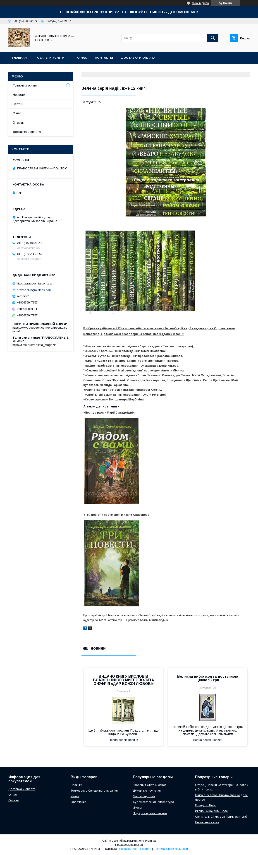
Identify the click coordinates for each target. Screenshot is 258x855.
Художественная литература (153, 802)
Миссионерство (144, 796)
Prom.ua (150, 840)
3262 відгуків (200, 3)
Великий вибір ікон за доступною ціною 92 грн (207, 678)
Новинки (76, 785)
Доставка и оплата (138, 57)
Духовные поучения (147, 790)
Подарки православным (150, 813)
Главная (19, 57)
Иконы (75, 796)
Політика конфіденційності (170, 848)
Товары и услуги (49, 57)
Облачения (78, 802)
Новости (19, 94)
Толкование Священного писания (94, 790)
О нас (82, 57)
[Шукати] (212, 38)
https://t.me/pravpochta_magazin (34, 345)
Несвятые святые (207, 822)
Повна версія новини (123, 740)
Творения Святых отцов (150, 785)
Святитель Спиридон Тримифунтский (221, 816)
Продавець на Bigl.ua (129, 844)
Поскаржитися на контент (135, 848)
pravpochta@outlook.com (34, 289)
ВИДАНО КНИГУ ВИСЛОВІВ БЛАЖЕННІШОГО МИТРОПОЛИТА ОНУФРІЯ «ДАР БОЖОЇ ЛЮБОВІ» (123, 680)
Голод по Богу (205, 805)
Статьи (18, 104)
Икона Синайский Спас (211, 811)
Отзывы (18, 122)
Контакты (104, 57)
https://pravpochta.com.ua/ (34, 283)
